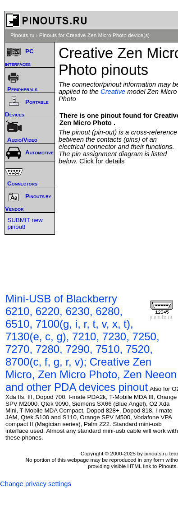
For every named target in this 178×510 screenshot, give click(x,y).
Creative (112, 91)
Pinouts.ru (22, 35)
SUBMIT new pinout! (25, 223)
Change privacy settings (35, 483)
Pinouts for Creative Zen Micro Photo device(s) (94, 35)
